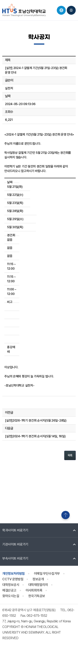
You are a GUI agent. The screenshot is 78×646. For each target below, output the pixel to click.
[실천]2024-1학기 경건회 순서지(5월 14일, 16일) (35, 436)
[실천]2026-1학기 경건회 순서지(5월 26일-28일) (35, 420)
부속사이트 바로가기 (15, 558)
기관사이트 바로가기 (15, 544)
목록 (70, 455)
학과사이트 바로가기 (15, 530)
